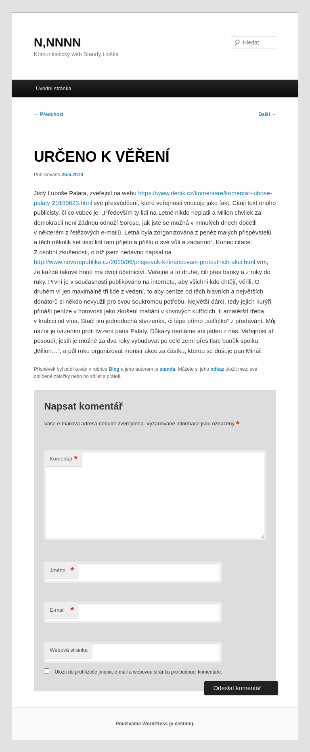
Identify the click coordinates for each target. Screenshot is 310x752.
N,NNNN (57, 42)
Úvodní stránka (53, 88)
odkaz (217, 369)
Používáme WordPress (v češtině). (154, 724)
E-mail (62, 610)
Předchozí (48, 114)
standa (167, 369)
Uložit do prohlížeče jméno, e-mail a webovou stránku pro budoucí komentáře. (138, 672)
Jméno (62, 571)
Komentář (64, 459)
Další (267, 114)
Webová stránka (69, 650)
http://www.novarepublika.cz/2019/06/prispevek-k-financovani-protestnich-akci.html (145, 261)
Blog (114, 369)
